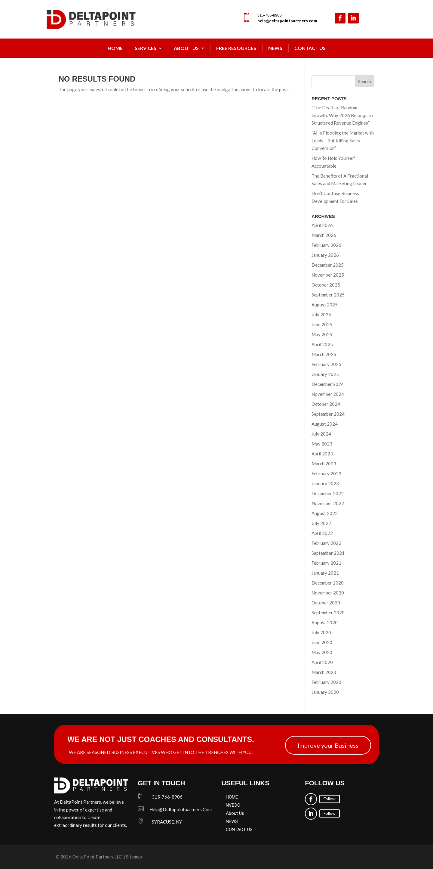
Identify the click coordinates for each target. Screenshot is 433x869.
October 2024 (326, 404)
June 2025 (322, 324)
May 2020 (322, 652)
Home (115, 48)
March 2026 (324, 235)
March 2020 (324, 672)
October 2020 (326, 602)
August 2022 (325, 513)
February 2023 (326, 473)
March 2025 (324, 354)
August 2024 (325, 424)
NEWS (275, 48)
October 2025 (326, 284)
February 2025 (326, 364)
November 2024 (328, 394)
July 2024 (321, 433)
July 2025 (321, 314)
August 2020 (325, 622)
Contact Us (310, 48)
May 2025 (322, 334)
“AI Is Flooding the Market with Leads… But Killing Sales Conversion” (343, 140)
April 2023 (322, 453)
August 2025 (325, 304)
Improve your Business (328, 745)
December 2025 (328, 265)
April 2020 (322, 662)
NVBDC (233, 805)
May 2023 (322, 443)
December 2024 (328, 384)
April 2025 (322, 344)
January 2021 (325, 573)
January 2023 (325, 483)
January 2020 (325, 692)
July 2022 (321, 523)
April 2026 (322, 225)
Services (145, 48)
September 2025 (328, 294)
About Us (186, 48)
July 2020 (321, 632)
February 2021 (326, 563)
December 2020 (328, 582)
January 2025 (325, 374)
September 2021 (328, 553)
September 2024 (328, 414)
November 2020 (328, 592)
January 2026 (325, 255)
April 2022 (322, 533)
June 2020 (322, 642)
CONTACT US (239, 829)
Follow (330, 798)
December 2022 (328, 493)
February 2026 (326, 245)
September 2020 (328, 612)
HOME (232, 797)
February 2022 (326, 543)
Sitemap (134, 856)
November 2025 (328, 275)
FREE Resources (236, 48)
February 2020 (326, 682)
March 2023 (324, 463)
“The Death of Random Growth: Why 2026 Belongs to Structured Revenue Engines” (342, 115)
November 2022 (328, 503)
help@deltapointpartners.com (287, 20)
